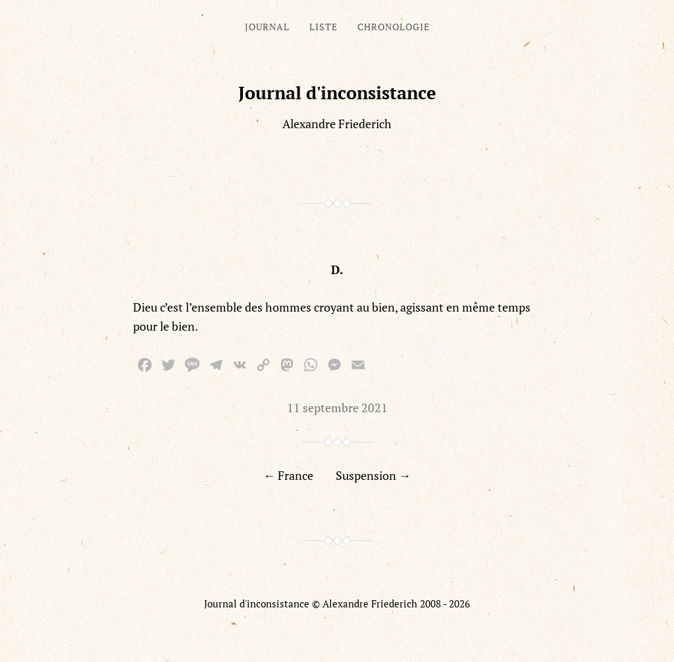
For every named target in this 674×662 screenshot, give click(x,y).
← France (288, 475)
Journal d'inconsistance (337, 93)
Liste (323, 26)
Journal (267, 26)
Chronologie (393, 26)
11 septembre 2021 (337, 407)
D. (337, 269)
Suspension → (373, 475)
